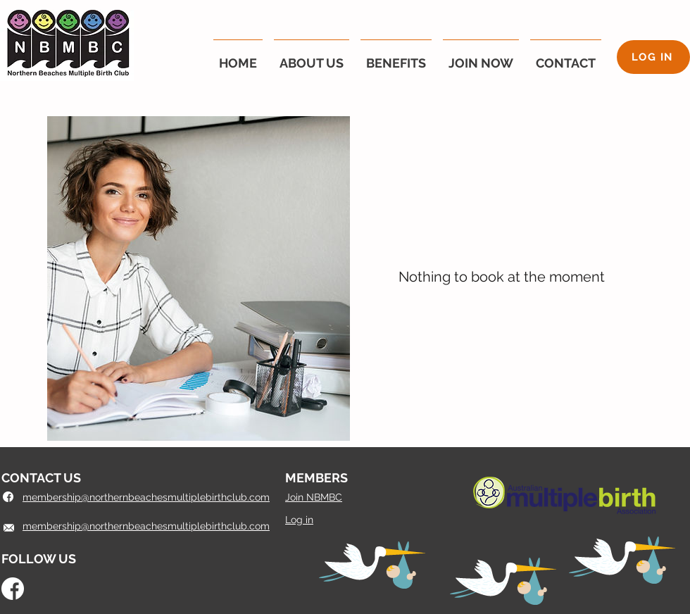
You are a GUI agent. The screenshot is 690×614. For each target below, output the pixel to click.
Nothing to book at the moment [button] (502, 276)
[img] (198, 278)
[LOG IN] (653, 57)
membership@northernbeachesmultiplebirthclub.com (146, 526)
